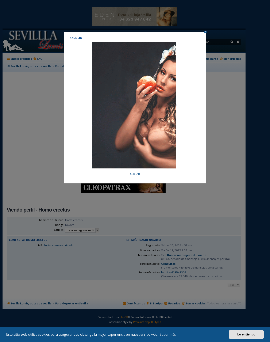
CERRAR (135, 174)
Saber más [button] (168, 334)
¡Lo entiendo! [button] (246, 334)
